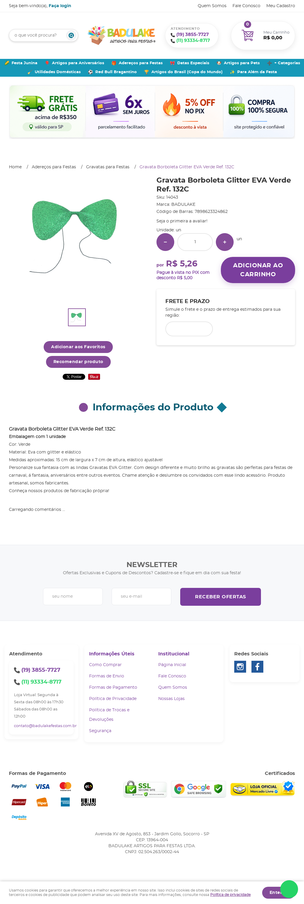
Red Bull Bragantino (116, 72)
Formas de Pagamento (113, 687)
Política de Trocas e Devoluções (109, 715)
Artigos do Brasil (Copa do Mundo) (187, 72)
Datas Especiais (193, 63)
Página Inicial (172, 665)
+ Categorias (287, 63)
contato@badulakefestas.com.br (45, 726)
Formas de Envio (106, 676)
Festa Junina (24, 63)
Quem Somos (212, 6)
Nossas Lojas (171, 699)
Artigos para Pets (242, 63)
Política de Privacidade (113, 699)
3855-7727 (192, 34)
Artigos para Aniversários (78, 63)
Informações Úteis (111, 654)
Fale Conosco (246, 6)
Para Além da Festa (257, 72)
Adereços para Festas (141, 63)
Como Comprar (105, 665)
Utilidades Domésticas (58, 72)
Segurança (100, 731)
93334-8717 (193, 40)
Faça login (60, 6)
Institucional (173, 654)
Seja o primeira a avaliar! (182, 221)
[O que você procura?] (71, 35)
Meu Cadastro (280, 6)
